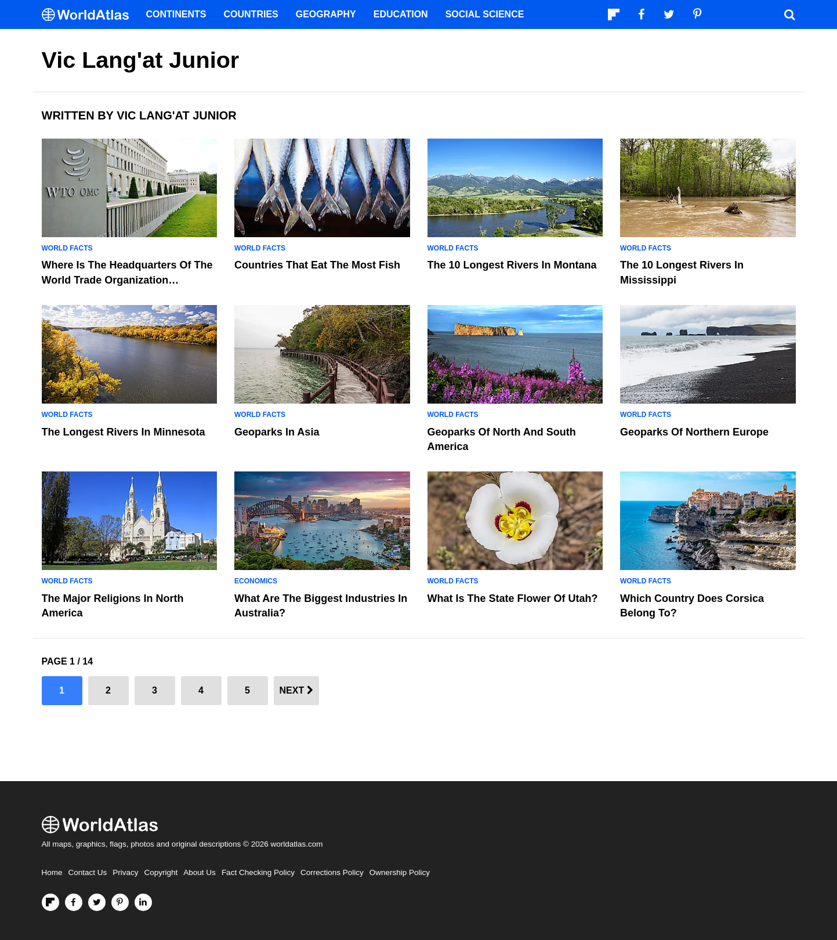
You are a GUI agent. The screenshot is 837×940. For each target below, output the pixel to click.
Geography (326, 14)
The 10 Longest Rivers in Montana (512, 265)
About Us (199, 872)
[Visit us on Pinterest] (120, 902)
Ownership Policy (399, 872)
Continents (176, 14)
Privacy (125, 872)
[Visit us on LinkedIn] (143, 902)
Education (401, 14)
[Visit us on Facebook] (73, 902)
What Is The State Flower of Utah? (512, 598)
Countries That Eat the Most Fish (317, 265)
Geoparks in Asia (276, 432)
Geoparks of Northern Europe (694, 432)
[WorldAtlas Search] (790, 14)
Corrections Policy (332, 872)
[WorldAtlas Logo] (89, 14)
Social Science (484, 14)
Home (52, 872)
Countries (251, 14)
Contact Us (87, 872)
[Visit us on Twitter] (97, 902)
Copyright (161, 872)
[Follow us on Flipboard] (50, 902)
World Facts (67, 248)
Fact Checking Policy (258, 872)
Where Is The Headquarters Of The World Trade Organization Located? (127, 279)
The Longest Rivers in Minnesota (123, 432)
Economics (255, 581)
